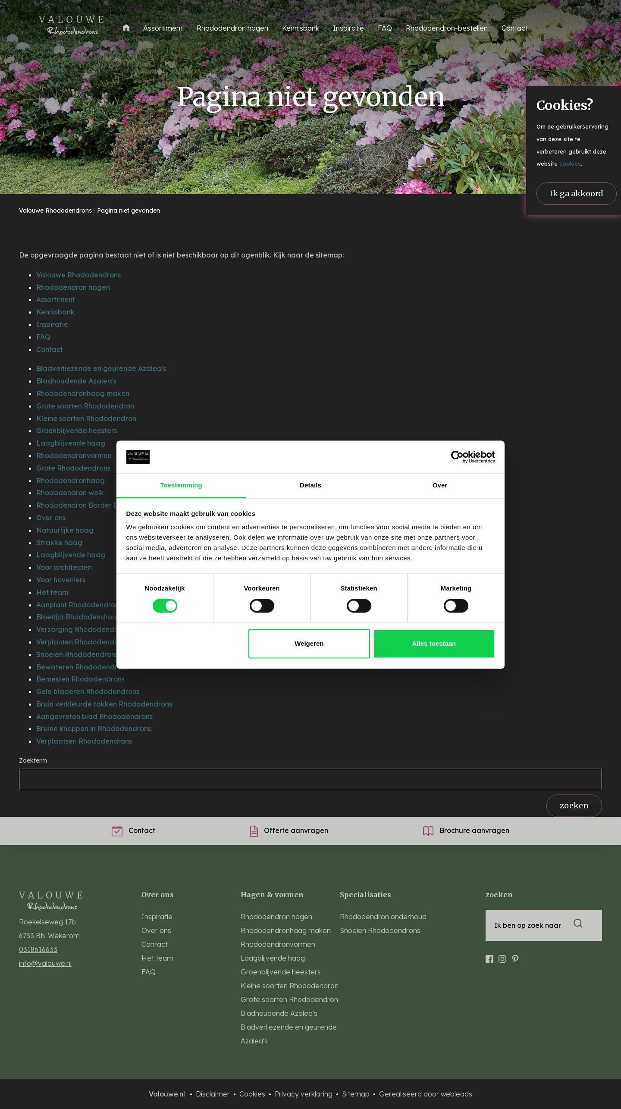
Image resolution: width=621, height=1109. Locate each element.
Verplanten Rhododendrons (82, 642)
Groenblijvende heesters (76, 430)
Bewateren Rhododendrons (82, 667)
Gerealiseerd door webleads (425, 1094)
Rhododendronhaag (70, 480)
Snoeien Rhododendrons (77, 654)
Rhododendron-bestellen (447, 28)
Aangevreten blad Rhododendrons (94, 716)
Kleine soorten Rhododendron (86, 418)
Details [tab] (310, 485)
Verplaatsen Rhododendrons (84, 741)
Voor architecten (64, 567)
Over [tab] (440, 485)
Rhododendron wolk (70, 492)
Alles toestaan (434, 643)
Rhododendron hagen (232, 28)
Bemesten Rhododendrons (80, 679)
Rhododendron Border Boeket (87, 505)
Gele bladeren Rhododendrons (87, 691)
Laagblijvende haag (70, 443)
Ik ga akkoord (576, 193)
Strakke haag (59, 542)
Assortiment (55, 299)
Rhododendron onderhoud (383, 916)
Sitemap (356, 1094)
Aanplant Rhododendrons (79, 604)
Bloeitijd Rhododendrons (77, 617)
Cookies (253, 1094)
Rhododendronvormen (74, 455)
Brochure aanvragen (466, 830)
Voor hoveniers (60, 579)
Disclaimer (214, 1094)
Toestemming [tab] (181, 485)
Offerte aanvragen (289, 830)
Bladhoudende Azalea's (76, 381)
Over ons (51, 517)
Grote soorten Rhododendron (85, 406)
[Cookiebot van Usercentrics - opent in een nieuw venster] (457, 456)
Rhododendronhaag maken (82, 393)
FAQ (385, 28)
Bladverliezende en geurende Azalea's (101, 368)
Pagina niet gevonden (128, 210)
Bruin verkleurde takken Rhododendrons (104, 704)
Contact (515, 28)
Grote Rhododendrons (73, 468)
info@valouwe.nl (45, 963)
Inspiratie (348, 28)
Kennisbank (300, 28)
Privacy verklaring (304, 1094)
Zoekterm (33, 760)
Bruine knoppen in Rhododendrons (93, 728)
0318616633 (38, 949)
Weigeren (309, 643)
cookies (570, 163)
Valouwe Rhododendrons (56, 210)
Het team (52, 592)
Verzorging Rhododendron (80, 629)
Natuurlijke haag (65, 530)
